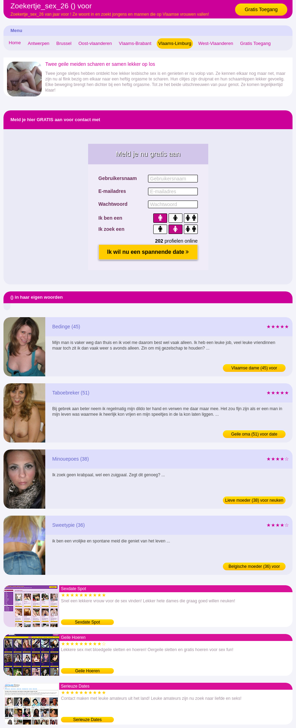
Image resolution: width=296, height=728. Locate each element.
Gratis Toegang (261, 9)
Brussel (63, 43)
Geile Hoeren (87, 670)
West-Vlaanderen (215, 43)
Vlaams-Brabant (135, 43)
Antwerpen (38, 43)
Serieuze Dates (87, 719)
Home (15, 42)
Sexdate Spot (87, 622)
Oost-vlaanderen (95, 43)
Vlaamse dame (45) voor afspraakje (254, 369)
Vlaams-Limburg (175, 43)
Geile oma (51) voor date (254, 434)
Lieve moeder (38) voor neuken (254, 500)
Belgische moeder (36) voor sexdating (254, 567)
